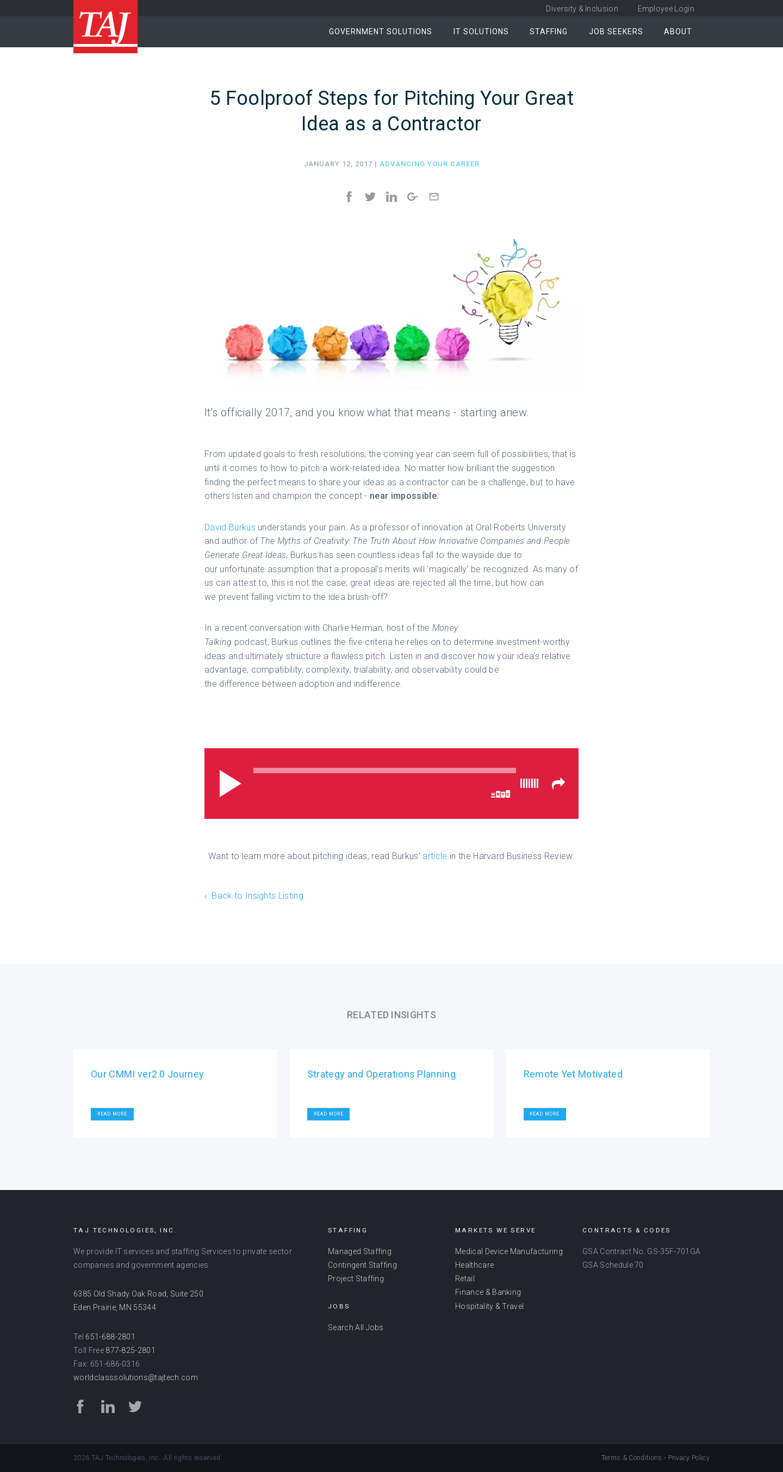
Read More (112, 1114)
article (434, 856)
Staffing (549, 31)
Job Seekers (616, 31)
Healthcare (474, 1265)
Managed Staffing (359, 1251)
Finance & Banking (488, 1292)
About (678, 31)
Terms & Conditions (631, 1458)
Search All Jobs (356, 1327)
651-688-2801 (110, 1336)
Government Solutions (380, 31)
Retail (465, 1278)
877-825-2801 (130, 1350)
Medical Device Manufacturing (509, 1251)
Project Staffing (356, 1278)
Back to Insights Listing (257, 896)
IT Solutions (481, 31)
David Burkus (230, 527)
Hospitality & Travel (489, 1306)
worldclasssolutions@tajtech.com (135, 1377)
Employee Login (666, 8)
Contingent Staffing (362, 1265)
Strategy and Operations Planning (381, 1074)
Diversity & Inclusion (582, 8)
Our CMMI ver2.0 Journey (147, 1074)
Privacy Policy (689, 1458)
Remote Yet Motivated (573, 1074)
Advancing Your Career (430, 164)
